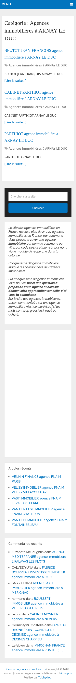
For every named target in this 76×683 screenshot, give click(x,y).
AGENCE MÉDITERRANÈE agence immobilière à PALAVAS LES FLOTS (39, 556)
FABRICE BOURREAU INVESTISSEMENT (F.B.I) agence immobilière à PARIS (38, 572)
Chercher (38, 208)
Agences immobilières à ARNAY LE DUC (38, 65)
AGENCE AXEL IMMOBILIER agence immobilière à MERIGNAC (37, 587)
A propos (66, 673)
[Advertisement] (20, 393)
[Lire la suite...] (15, 80)
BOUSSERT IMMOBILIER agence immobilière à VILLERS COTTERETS (37, 603)
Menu (6, 4)
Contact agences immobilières (26, 669)
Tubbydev (44, 677)
